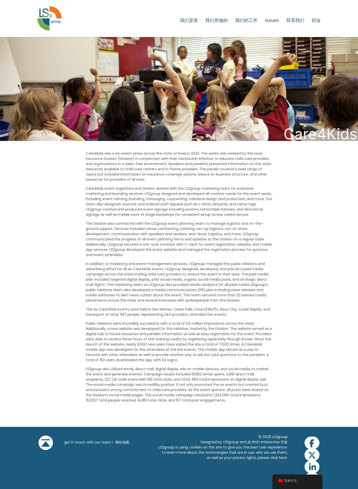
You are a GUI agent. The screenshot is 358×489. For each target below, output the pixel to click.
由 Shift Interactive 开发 (267, 442)
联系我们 (295, 20)
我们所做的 (216, 20)
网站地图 (122, 442)
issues (272, 20)
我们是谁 (189, 20)
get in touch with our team (87, 442)
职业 (316, 20)
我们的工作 (246, 20)
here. (283, 457)
